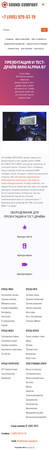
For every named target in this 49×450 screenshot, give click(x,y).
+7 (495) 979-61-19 (19, 16)
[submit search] (44, 30)
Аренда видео (24, 274)
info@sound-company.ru (27, 441)
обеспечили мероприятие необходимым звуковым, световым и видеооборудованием (20, 180)
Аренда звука (24, 255)
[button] (5, 126)
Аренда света (24, 236)
